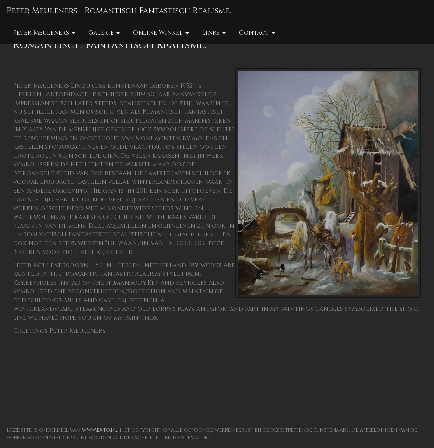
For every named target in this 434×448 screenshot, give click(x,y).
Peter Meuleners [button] (44, 32)
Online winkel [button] (161, 32)
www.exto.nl (99, 430)
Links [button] (214, 32)
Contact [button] (257, 32)
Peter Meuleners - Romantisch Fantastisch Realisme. (119, 10)
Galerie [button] (104, 32)
